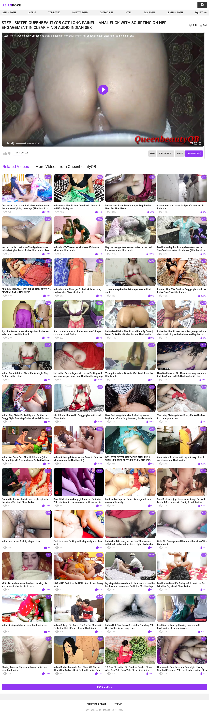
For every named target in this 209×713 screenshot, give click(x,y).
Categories (106, 12)
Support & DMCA (96, 704)
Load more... (104, 687)
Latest (32, 12)
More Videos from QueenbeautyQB (65, 166)
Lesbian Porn (175, 12)
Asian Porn (9, 12)
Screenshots (165, 153)
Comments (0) (194, 153)
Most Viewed (80, 12)
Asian (11, 5)
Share (180, 153)
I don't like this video (9, 153)
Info (152, 153)
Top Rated (54, 12)
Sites (128, 12)
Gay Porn (149, 12)
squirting (201, 12)
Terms (118, 704)
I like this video (5, 153)
